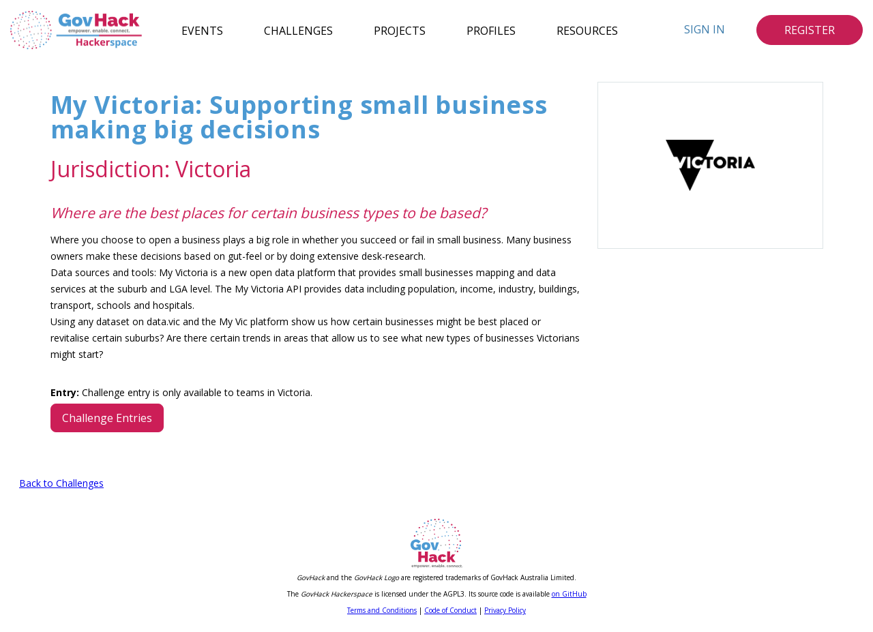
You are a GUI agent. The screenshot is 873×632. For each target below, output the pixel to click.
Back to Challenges (61, 483)
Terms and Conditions (382, 610)
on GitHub (569, 594)
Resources (587, 29)
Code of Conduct (450, 610)
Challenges (298, 29)
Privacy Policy (505, 610)
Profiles (491, 29)
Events (202, 29)
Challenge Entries (107, 417)
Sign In (704, 29)
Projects (400, 29)
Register (809, 29)
